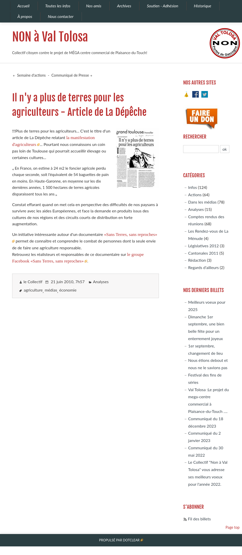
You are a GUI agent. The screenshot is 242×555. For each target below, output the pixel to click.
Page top (233, 527)
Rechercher (194, 137)
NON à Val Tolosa (50, 37)
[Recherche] (201, 149)
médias (51, 289)
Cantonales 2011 (203, 253)
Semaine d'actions (31, 75)
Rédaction (197, 260)
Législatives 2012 (203, 245)
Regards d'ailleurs (203, 267)
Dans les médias (202, 201)
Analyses (101, 281)
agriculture (33, 289)
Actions (195, 194)
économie (67, 289)
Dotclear (131, 540)
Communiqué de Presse (70, 75)
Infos (192, 187)
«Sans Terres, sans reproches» (130, 234)
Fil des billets (199, 518)
